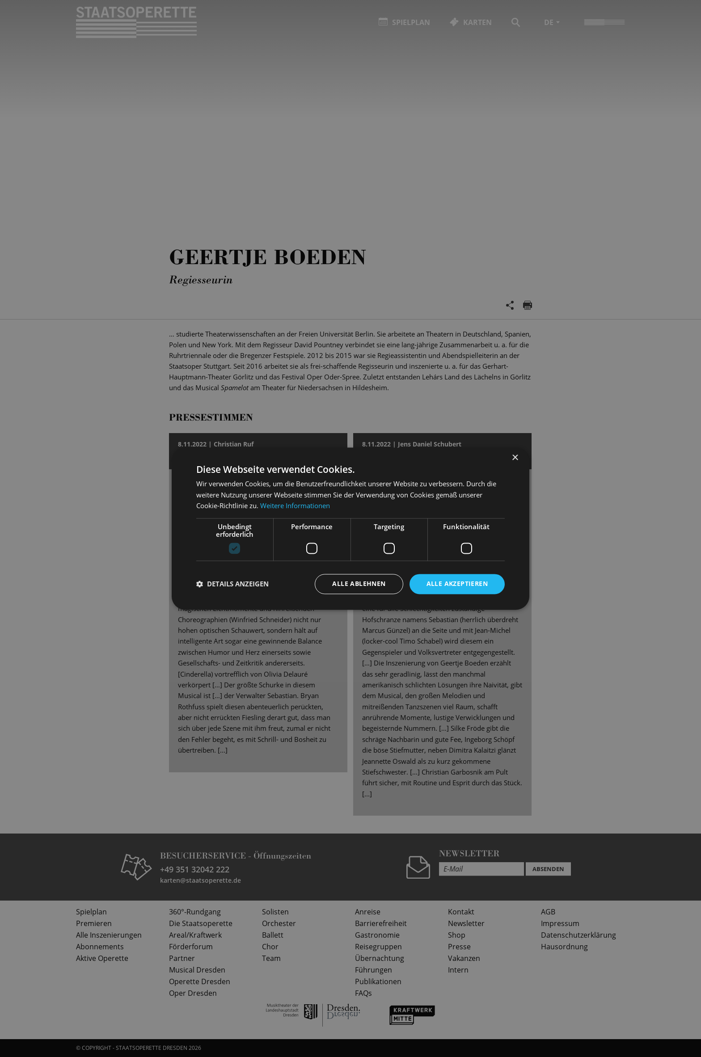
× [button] (514, 458)
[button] (232, 584)
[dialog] (350, 528)
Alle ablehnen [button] (358, 583)
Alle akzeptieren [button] (457, 583)
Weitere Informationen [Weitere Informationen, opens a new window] (295, 505)
